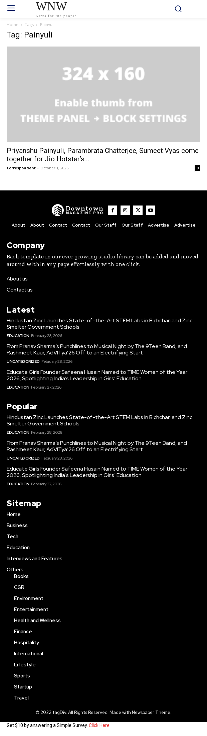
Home (12, 24)
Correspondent (21, 167)
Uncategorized (23, 361)
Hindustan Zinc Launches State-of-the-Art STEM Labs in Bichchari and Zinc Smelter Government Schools (99, 323)
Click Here (99, 725)
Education (18, 335)
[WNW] (78, 210)
